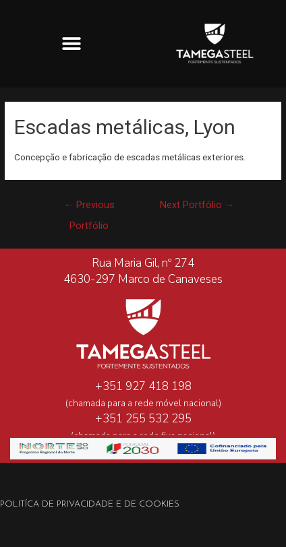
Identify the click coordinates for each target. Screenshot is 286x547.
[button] (72, 43)
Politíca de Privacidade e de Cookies (89, 504)
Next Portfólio (197, 205)
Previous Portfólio (89, 208)
